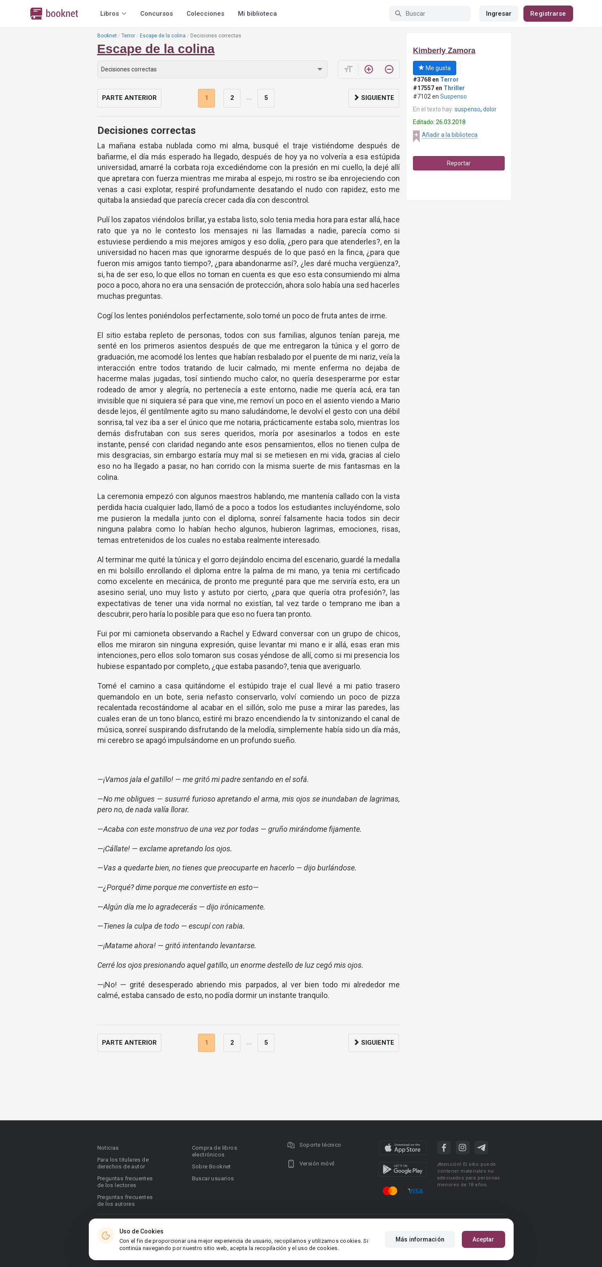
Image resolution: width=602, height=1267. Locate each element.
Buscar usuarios (213, 1178)
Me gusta (434, 68)
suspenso (467, 109)
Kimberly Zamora (444, 50)
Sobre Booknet (211, 1166)
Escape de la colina (163, 36)
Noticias (108, 1148)
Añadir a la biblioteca (450, 134)
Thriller (454, 88)
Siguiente (373, 98)
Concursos (156, 13)
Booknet (107, 36)
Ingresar (499, 13)
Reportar (459, 163)
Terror (128, 36)
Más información (420, 1239)
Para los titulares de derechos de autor (123, 1163)
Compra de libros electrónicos (214, 1151)
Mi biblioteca (257, 13)
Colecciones (205, 13)
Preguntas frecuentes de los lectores (125, 1181)
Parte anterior (129, 98)
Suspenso (453, 96)
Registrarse (548, 13)
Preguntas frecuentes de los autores (125, 1200)
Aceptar (483, 1239)
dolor (490, 109)
